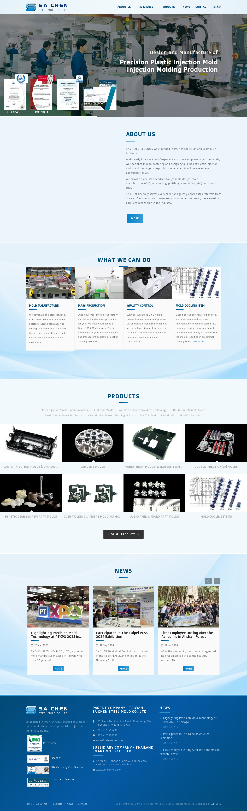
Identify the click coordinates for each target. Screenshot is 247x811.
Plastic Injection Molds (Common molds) (65, 410)
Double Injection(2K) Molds (189, 410)
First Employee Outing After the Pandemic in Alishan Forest (187, 634)
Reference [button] (147, 6)
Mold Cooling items (191, 415)
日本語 (217, 6)
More (135, 218)
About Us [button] (125, 6)
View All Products (123, 534)
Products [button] (169, 6)
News (186, 6)
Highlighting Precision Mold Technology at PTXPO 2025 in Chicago (55, 634)
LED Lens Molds (103, 410)
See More (198, 341)
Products (57, 803)
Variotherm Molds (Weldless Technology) (143, 410)
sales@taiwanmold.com (110, 740)
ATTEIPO (216, 803)
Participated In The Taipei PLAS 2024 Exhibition (122, 634)
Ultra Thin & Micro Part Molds (156, 415)
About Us (41, 803)
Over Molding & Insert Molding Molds (110, 415)
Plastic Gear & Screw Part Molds (63, 415)
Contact (201, 6)
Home (28, 803)
